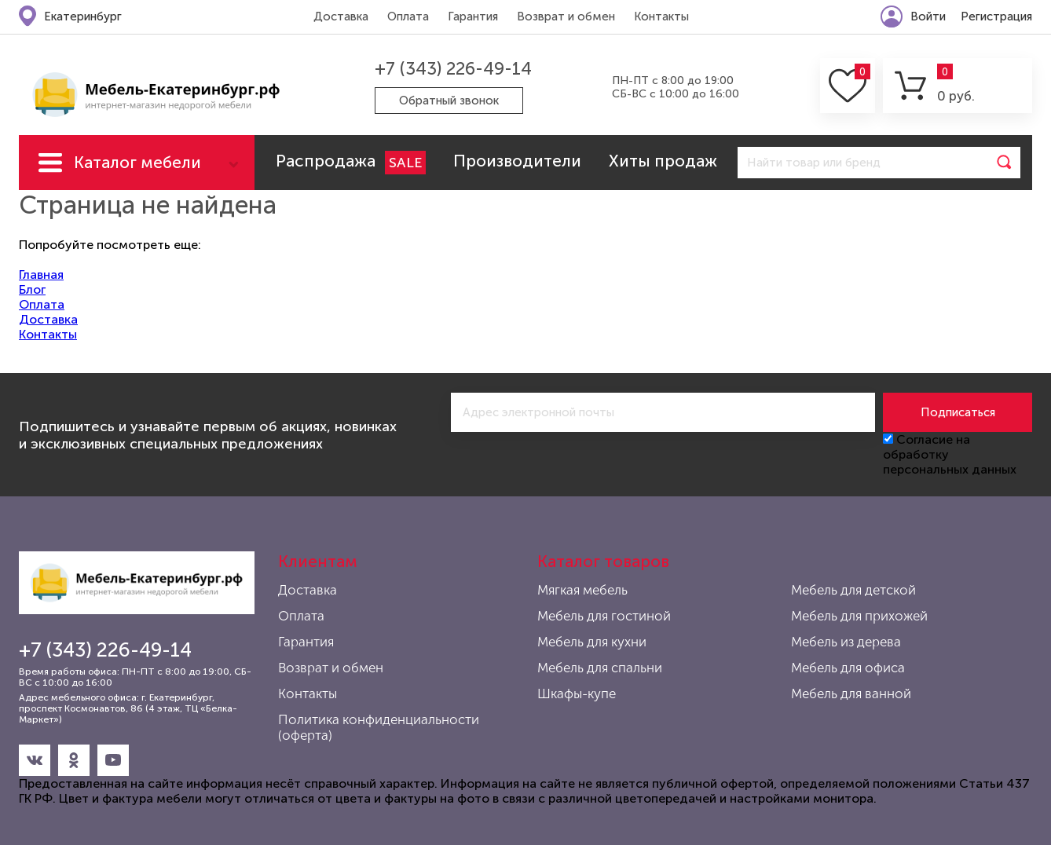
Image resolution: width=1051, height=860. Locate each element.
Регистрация (996, 16)
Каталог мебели (137, 162)
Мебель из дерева (846, 642)
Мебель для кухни (591, 642)
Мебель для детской (853, 590)
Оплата (408, 16)
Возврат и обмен (566, 16)
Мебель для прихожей (859, 616)
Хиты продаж (663, 160)
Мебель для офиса (848, 667)
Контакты (661, 16)
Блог (32, 289)
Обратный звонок (449, 100)
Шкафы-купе (576, 693)
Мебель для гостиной (604, 616)
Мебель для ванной (851, 693)
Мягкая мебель (582, 590)
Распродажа (351, 162)
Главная (41, 274)
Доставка (340, 16)
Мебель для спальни (599, 667)
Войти (928, 16)
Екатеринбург (83, 16)
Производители (517, 160)
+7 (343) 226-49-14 (453, 68)
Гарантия (473, 16)
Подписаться (958, 412)
